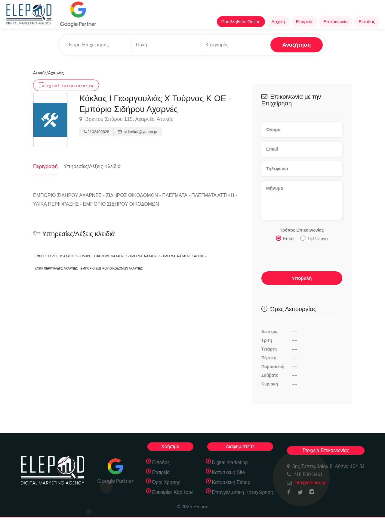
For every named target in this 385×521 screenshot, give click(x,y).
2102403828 (96, 131)
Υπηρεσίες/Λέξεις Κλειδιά (92, 166)
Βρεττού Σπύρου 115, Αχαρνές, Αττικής (126, 119)
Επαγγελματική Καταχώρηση (242, 492)
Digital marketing (230, 462)
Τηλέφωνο (314, 238)
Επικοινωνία (335, 21)
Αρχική (278, 21)
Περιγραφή (45, 166)
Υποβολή (302, 278)
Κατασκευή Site (228, 472)
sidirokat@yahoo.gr (138, 131)
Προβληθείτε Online (241, 21)
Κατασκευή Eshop (231, 482)
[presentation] (302, 256)
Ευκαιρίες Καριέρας (173, 492)
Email (285, 238)
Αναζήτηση (296, 45)
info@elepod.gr (310, 482)
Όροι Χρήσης (166, 482)
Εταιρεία (304, 21)
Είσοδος (367, 21)
